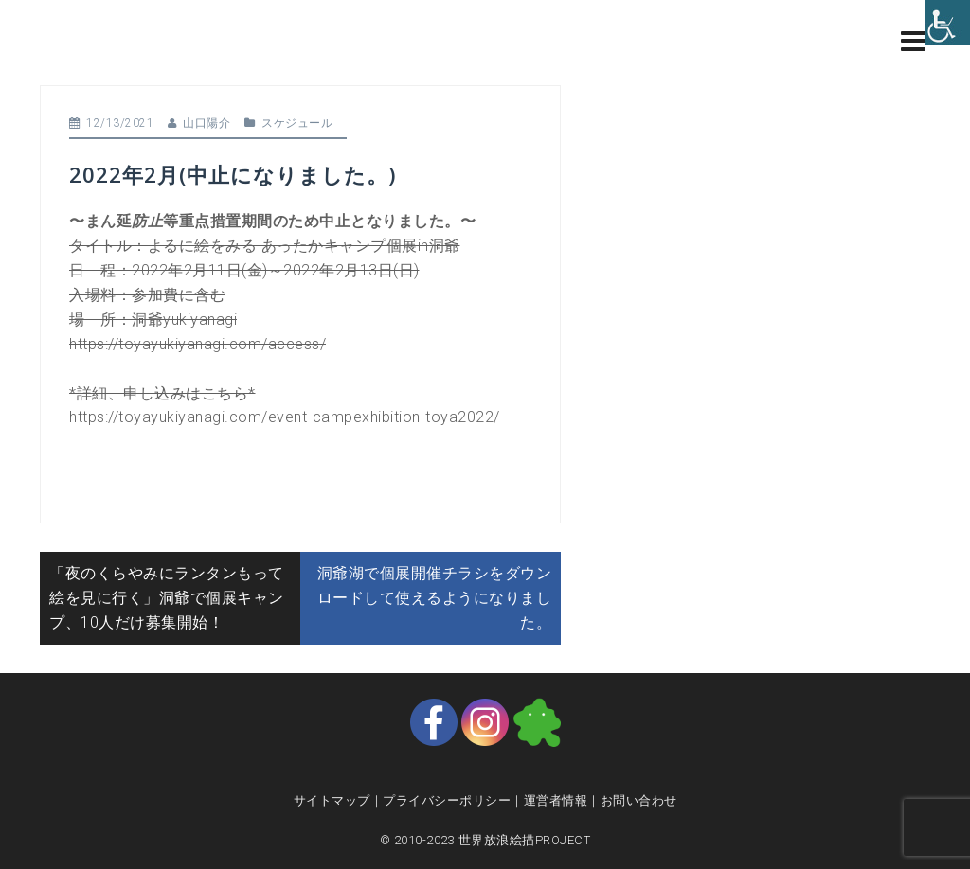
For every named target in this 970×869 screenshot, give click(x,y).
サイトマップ (332, 800)
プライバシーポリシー (447, 800)
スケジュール (296, 123)
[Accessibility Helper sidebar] (947, 22)
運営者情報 (556, 800)
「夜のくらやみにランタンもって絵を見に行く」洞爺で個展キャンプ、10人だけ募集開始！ (166, 597)
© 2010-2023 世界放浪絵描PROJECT (485, 840)
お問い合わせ (639, 800)
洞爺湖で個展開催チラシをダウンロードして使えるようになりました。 (434, 597)
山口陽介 (206, 123)
